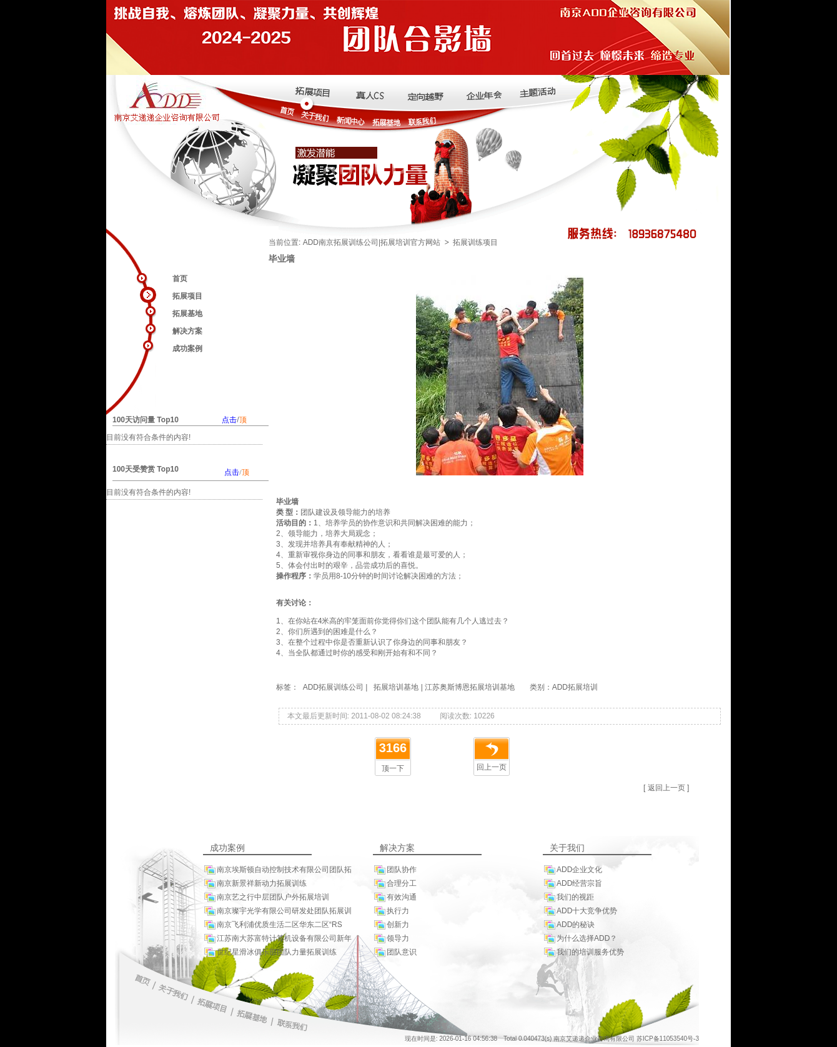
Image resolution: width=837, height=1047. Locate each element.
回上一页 (492, 767)
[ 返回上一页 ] (666, 787)
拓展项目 (187, 296)
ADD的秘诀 (569, 925)
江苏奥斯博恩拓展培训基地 (470, 687)
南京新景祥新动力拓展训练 (255, 883)
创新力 (391, 925)
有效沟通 (395, 897)
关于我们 (567, 848)
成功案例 (187, 348)
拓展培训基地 (396, 687)
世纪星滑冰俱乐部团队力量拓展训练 (270, 952)
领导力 (391, 938)
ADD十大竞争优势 (580, 911)
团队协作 (395, 870)
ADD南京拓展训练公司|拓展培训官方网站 (371, 242)
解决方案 (187, 331)
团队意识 (395, 952)
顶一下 (393, 768)
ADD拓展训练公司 (332, 687)
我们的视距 (568, 897)
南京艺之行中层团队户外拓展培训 (266, 897)
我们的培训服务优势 (583, 952)
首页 (179, 278)
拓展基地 (187, 313)
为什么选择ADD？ (580, 938)
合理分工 (395, 883)
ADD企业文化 (572, 870)
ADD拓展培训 (575, 687)
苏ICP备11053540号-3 (667, 1038)
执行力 (391, 911)
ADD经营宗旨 (572, 883)
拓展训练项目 (475, 242)
